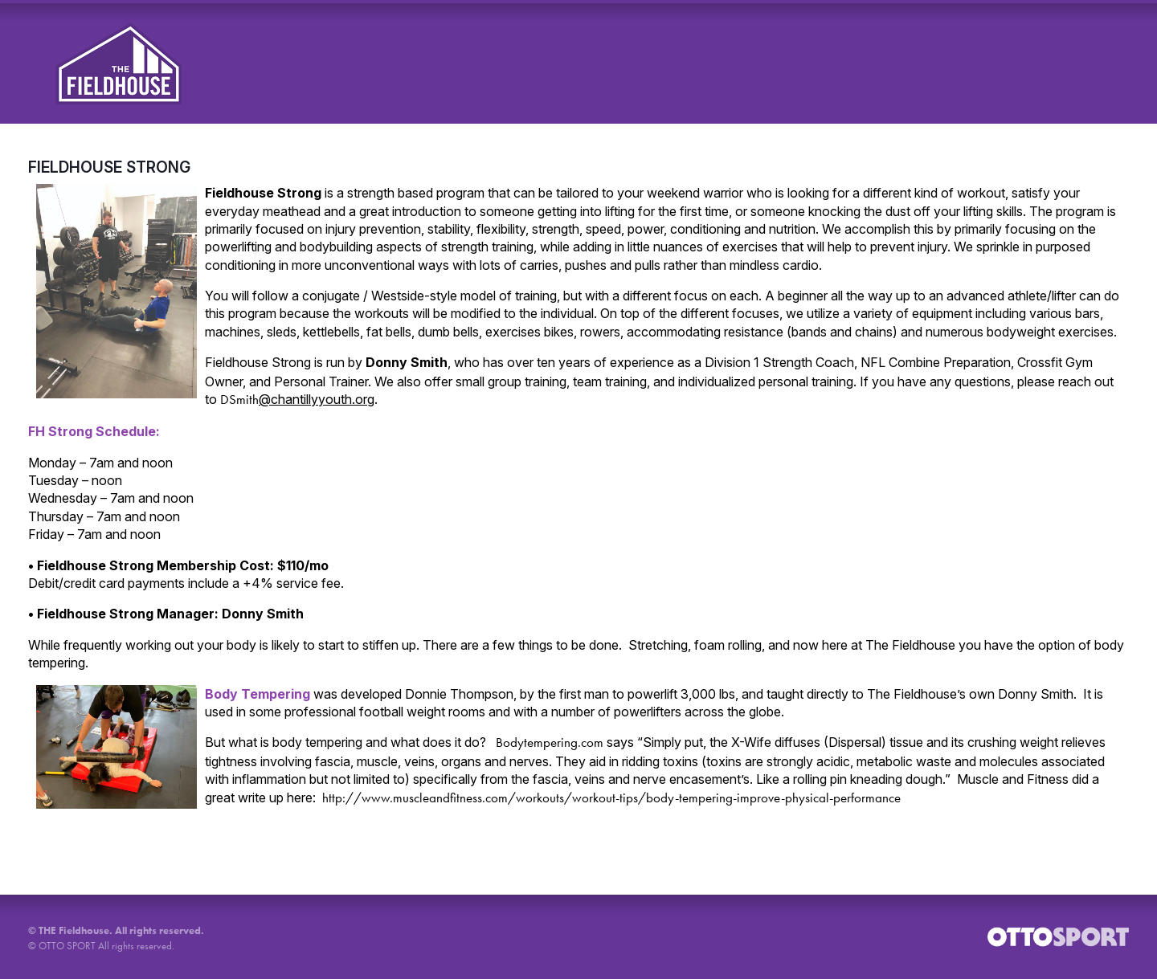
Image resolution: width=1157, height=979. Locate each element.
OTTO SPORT (67, 945)
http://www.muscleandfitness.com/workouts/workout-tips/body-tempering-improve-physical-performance (611, 797)
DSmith (297, 399)
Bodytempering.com (549, 742)
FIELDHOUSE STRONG (109, 167)
